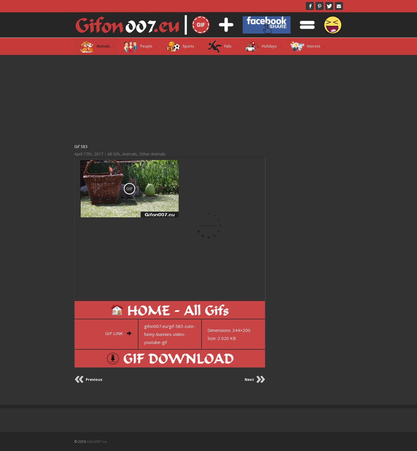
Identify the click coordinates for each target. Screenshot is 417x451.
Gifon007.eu (97, 441)
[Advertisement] (170, 99)
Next (249, 379)
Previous (94, 379)
